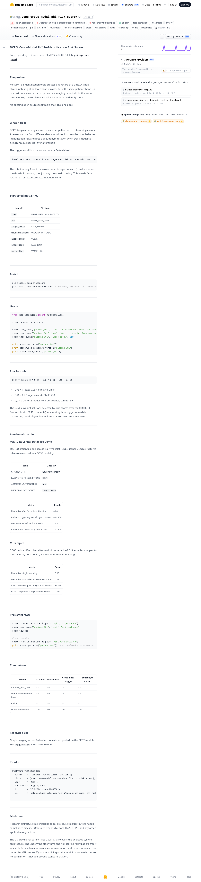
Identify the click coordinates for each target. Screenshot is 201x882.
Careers (89, 876)
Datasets (98, 4)
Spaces (113, 4)
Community (74, 36)
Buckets (130, 4)
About (73, 876)
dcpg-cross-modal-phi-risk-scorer (49, 17)
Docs (146, 4)
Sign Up (185, 4)
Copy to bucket (178, 36)
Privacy (56, 876)
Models (83, 4)
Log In (173, 4)
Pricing (157, 4)
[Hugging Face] (105, 877)
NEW (152, 60)
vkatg (16, 17)
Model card (20, 36)
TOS (41, 876)
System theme (19, 876)
